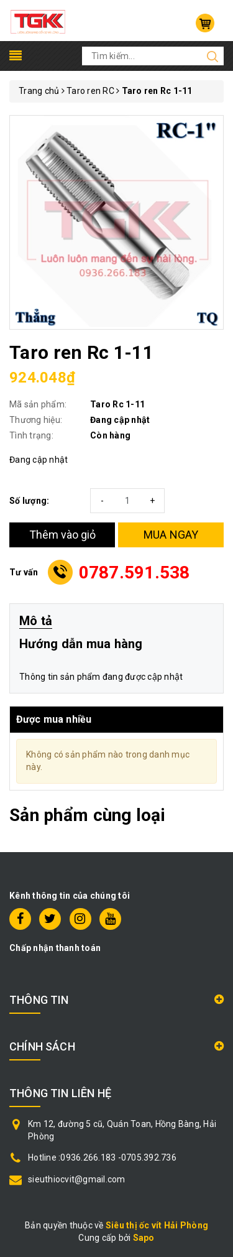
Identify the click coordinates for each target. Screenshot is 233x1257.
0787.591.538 (134, 572)
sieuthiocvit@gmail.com (77, 1179)
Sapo (144, 1238)
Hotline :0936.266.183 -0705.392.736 (102, 1157)
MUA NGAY (171, 534)
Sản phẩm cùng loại (87, 815)
